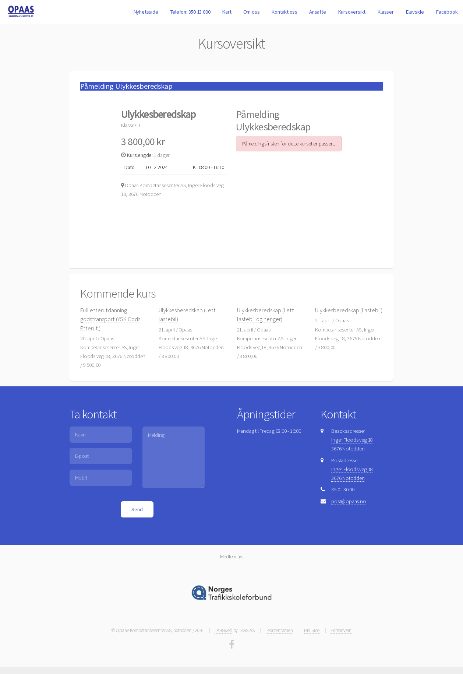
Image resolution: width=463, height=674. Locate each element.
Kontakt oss (284, 11)
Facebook (446, 11)
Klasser (385, 11)
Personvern (341, 630)
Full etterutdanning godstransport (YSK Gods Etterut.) (110, 318)
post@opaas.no (348, 501)
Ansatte (317, 11)
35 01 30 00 (342, 489)
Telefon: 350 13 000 (190, 11)
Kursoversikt (351, 11)
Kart (226, 11)
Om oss (251, 11)
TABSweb (223, 630)
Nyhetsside (145, 11)
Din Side (311, 630)
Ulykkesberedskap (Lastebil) (348, 310)
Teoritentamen (279, 630)
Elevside (415, 11)
